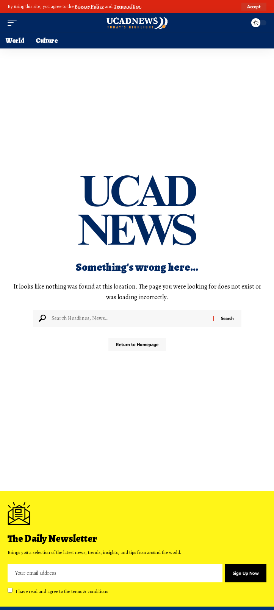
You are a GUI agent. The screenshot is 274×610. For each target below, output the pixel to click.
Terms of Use (127, 6)
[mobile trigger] (14, 23)
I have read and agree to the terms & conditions (62, 591)
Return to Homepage (137, 344)
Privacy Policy (89, 6)
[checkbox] (10, 590)
